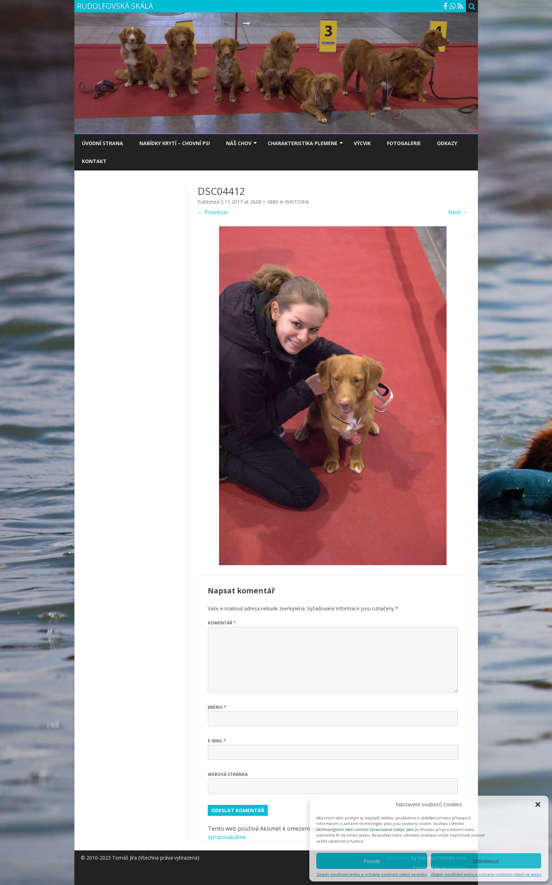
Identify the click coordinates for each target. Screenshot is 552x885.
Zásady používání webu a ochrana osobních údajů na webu (371, 874)
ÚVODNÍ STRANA (102, 143)
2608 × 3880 (264, 201)
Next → (458, 212)
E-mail (217, 741)
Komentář (222, 623)
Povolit (371, 861)
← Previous (213, 212)
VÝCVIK (362, 143)
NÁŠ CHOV (238, 143)
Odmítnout (486, 861)
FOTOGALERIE (404, 143)
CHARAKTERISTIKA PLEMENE (303, 143)
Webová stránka (228, 774)
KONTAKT (94, 161)
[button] (537, 804)
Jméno (217, 707)
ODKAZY (447, 143)
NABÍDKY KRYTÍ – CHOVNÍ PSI (174, 143)
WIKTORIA (297, 201)
